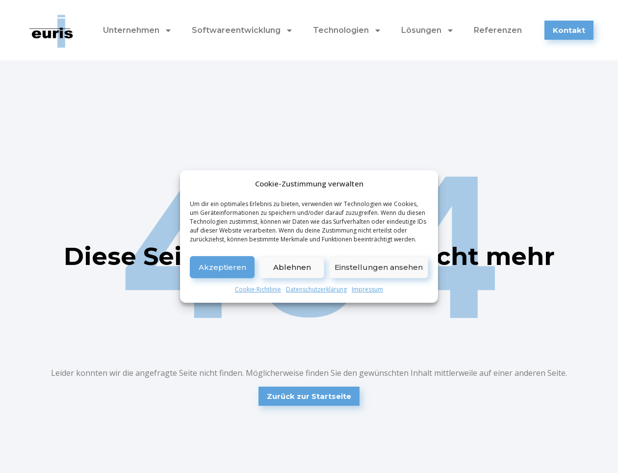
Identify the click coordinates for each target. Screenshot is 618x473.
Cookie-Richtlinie (258, 289)
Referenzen (498, 30)
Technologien (347, 30)
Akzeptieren (222, 267)
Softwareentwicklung (242, 30)
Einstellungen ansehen (379, 267)
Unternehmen (137, 30)
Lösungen (427, 30)
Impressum (367, 289)
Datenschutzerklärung (316, 289)
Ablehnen (292, 267)
